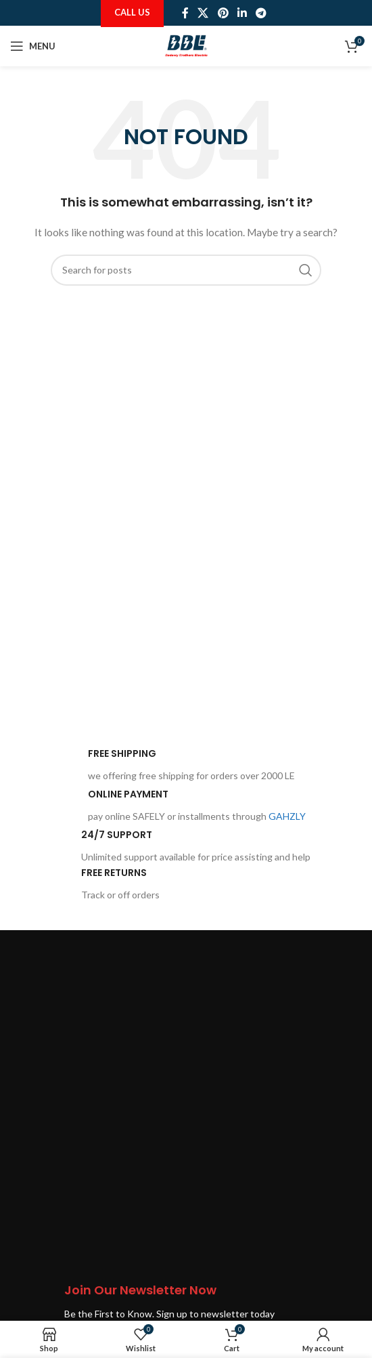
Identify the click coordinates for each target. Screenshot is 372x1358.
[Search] (186, 270)
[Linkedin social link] (242, 13)
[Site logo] (186, 45)
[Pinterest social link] (223, 13)
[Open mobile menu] (32, 46)
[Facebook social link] (185, 13)
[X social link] (203, 13)
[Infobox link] (164, 765)
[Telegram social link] (261, 13)
